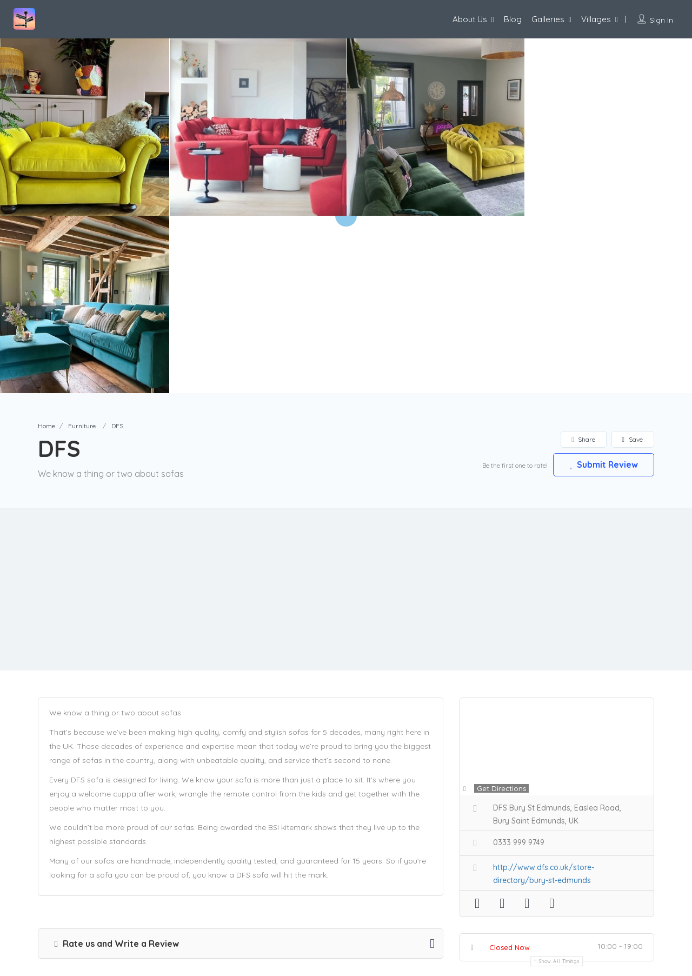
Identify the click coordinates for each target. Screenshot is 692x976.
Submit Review (602, 287)
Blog (513, 19)
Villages (596, 19)
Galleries (547, 19)
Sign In (661, 20)
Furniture (82, 248)
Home (46, 248)
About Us (470, 19)
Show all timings (559, 784)
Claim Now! (583, 814)
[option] (258, 127)
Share (583, 262)
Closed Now (509, 770)
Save (632, 262)
